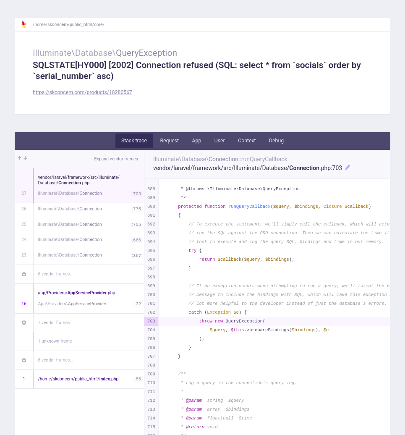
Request (169, 141)
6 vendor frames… (55, 274)
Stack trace (134, 141)
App (196, 141)
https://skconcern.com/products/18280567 (82, 92)
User (219, 141)
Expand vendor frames (116, 159)
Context (247, 141)
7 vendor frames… (55, 322)
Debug (276, 141)
